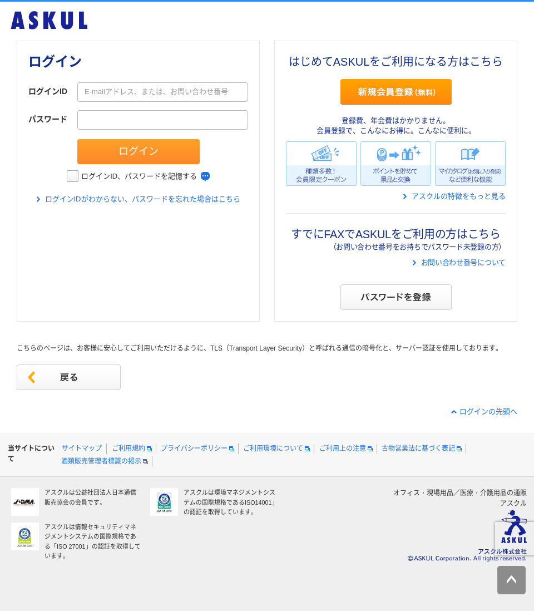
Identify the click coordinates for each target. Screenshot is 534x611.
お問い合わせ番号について (463, 262)
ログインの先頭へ (488, 411)
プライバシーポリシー (194, 448)
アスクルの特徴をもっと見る (459, 196)
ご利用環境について (273, 448)
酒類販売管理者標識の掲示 (101, 461)
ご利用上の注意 (342, 448)
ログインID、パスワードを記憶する (139, 176)
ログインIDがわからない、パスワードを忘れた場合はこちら (142, 199)
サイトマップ (82, 448)
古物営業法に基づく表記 (418, 448)
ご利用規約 (128, 448)
